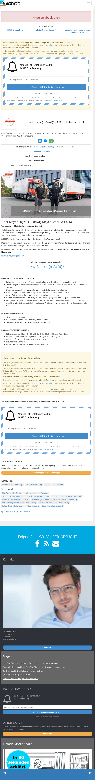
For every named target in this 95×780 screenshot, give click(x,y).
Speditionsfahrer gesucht (52, 506)
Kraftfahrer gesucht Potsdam (36, 493)
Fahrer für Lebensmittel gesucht (15, 499)
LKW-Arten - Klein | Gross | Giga (16, 675)
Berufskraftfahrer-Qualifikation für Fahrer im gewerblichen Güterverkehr (33, 663)
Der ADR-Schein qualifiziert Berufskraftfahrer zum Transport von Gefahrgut (34, 667)
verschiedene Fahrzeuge (12, 485)
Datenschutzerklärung (55, 100)
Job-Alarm (51, 51)
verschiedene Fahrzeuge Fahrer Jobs (67, 496)
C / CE (47, 485)
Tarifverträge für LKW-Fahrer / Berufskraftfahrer (23, 671)
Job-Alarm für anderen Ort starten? (46, 93)
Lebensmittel (58, 485)
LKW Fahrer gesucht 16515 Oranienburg (19, 502)
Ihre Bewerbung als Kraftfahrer (41, 383)
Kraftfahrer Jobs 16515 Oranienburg (54, 502)
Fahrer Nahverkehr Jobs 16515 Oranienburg (20, 506)
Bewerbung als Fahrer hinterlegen (46, 473)
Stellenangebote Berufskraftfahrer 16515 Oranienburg (54, 499)
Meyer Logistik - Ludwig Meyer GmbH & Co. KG (54, 147)
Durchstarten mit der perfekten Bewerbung (21, 678)
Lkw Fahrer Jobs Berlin (11, 493)
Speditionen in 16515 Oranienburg (15, 512)
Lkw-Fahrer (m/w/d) (34, 485)
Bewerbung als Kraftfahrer (43, 45)
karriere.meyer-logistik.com (12, 256)
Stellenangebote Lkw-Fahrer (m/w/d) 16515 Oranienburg (25, 496)
